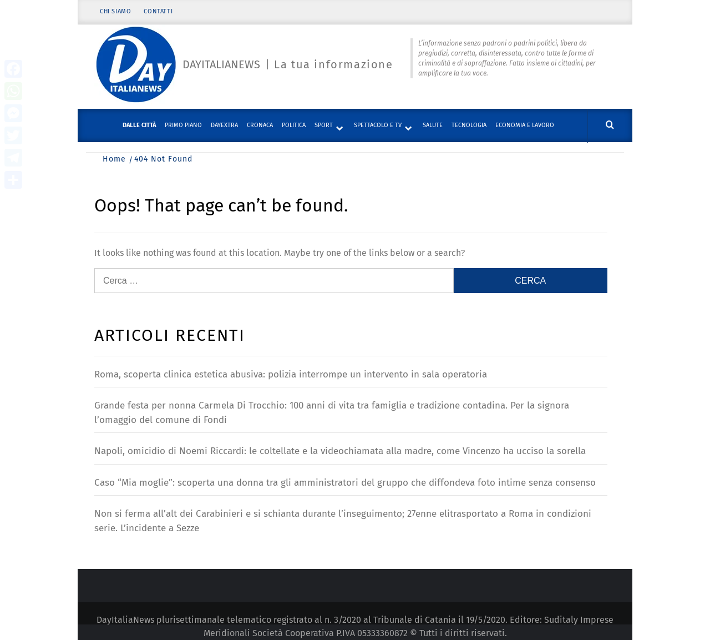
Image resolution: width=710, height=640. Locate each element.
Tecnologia (469, 125)
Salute (433, 125)
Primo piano (183, 125)
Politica (294, 125)
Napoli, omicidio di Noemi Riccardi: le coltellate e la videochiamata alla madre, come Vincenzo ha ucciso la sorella (340, 451)
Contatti (158, 12)
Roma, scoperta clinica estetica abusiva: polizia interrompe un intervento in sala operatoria (290, 374)
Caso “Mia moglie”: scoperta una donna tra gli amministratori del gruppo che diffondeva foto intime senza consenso (345, 482)
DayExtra (224, 125)
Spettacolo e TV (378, 125)
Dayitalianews (221, 65)
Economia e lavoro (524, 125)
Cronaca (260, 125)
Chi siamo (115, 12)
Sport (324, 125)
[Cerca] (610, 125)
